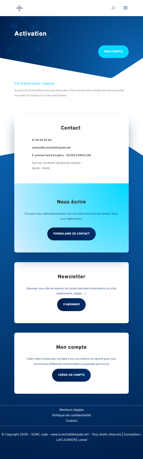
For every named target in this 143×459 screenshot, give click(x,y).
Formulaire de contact (71, 234)
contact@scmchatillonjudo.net (51, 148)
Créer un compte (71, 375)
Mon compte (113, 51)
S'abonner (71, 304)
